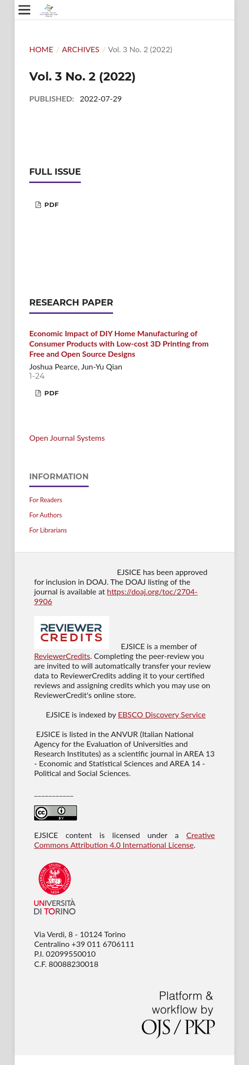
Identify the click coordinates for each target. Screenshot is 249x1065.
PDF (50, 204)
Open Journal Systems (67, 437)
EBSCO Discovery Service (162, 714)
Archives (80, 49)
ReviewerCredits (62, 655)
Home (41, 49)
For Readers (45, 500)
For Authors (45, 515)
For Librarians (48, 530)
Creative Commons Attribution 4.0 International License (124, 839)
